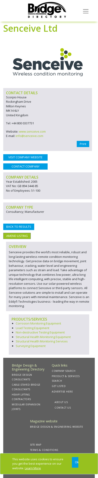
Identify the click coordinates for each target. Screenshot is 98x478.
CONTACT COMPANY (26, 166)
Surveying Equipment (31, 346)
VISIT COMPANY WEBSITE (25, 157)
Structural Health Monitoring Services (42, 341)
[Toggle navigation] (86, 11)
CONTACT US (63, 407)
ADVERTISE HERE (62, 391)
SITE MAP (35, 444)
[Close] (75, 462)
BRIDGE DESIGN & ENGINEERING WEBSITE (56, 426)
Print (83, 144)
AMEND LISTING (17, 236)
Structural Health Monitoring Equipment (43, 337)
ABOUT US (61, 402)
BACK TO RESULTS (18, 227)
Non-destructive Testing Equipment (40, 332)
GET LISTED (59, 386)
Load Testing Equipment (32, 328)
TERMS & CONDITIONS (44, 450)
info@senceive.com (29, 136)
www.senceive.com (32, 131)
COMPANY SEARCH (63, 371)
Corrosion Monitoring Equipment (38, 323)
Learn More (33, 468)
